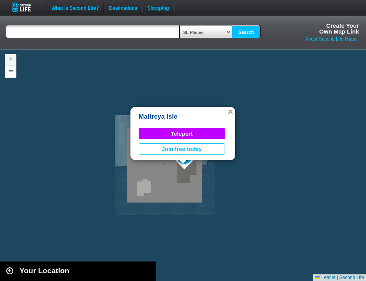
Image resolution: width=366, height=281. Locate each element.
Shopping (158, 7)
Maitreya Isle (158, 116)
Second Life (25, 7)
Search (246, 32)
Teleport (182, 134)
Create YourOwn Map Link (339, 28)
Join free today (182, 149)
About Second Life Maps (330, 39)
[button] (230, 111)
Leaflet (325, 277)
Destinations (123, 7)
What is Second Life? (75, 7)
